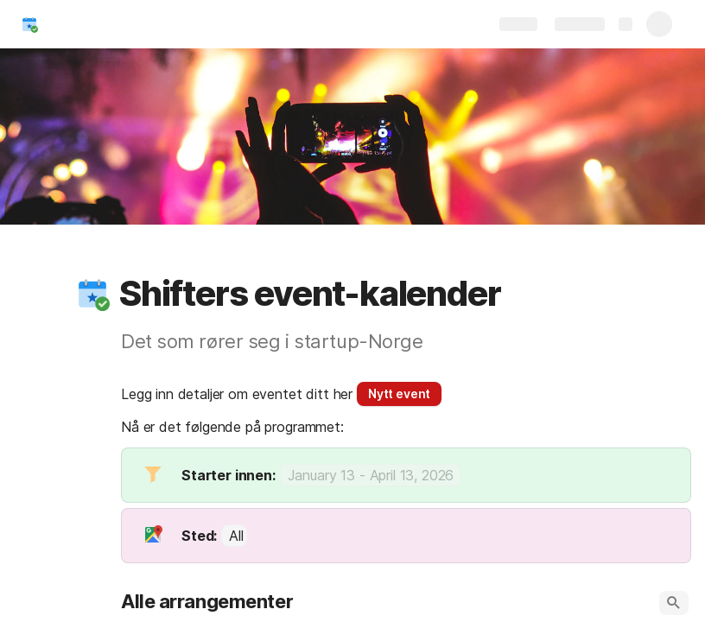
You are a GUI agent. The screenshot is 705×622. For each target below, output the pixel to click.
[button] (92, 294)
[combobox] (234, 535)
